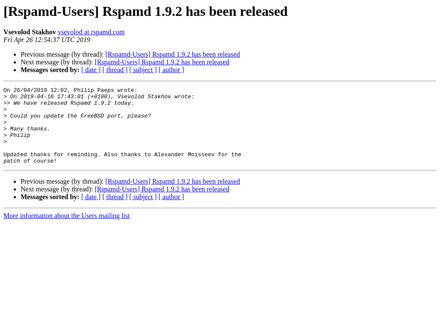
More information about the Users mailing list (66, 231)
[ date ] (91, 69)
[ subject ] (143, 69)
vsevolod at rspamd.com (91, 32)
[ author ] (171, 69)
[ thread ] (115, 69)
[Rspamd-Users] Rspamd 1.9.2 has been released (172, 54)
